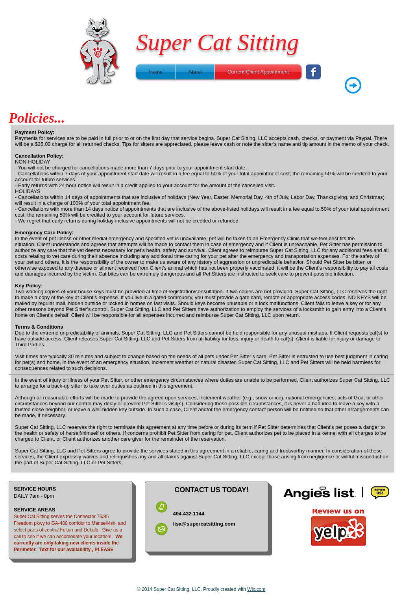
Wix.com (256, 589)
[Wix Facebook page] (313, 71)
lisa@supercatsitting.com (204, 524)
